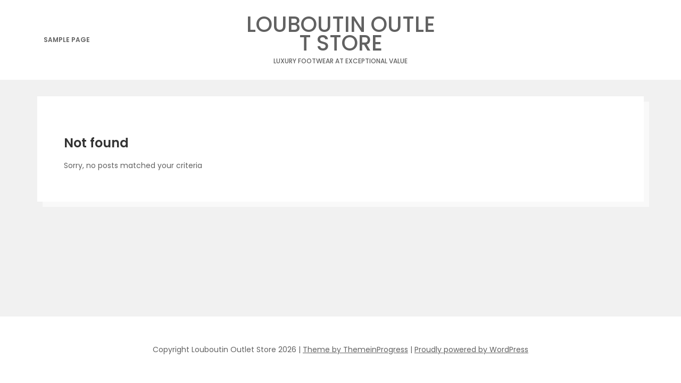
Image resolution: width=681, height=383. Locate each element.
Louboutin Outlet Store (340, 37)
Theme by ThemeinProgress (355, 349)
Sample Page (67, 39)
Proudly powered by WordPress (471, 349)
